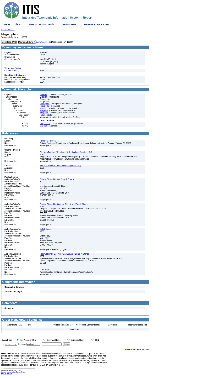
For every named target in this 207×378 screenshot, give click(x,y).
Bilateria (43, 97)
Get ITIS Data (69, 24)
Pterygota (44, 110)
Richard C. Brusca (47, 141)
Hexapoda (44, 106)
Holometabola (46, 115)
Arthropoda (44, 104)
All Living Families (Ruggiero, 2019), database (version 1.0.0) (66, 152)
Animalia (43, 95)
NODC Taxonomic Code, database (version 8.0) (60, 166)
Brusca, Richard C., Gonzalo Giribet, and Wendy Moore (63, 204)
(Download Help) (43, 42)
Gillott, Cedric (45, 229)
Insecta (43, 108)
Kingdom (22, 344)
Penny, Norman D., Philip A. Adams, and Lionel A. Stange (64, 254)
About (18, 24)
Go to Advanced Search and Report (137, 349)
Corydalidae (45, 123)
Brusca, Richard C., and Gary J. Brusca (57, 179)
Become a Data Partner (96, 24)
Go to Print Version (8, 30)
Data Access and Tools (41, 24)
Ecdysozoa (44, 101)
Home (7, 24)
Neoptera (44, 113)
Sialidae (43, 126)
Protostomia (45, 99)
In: (3, 344)
